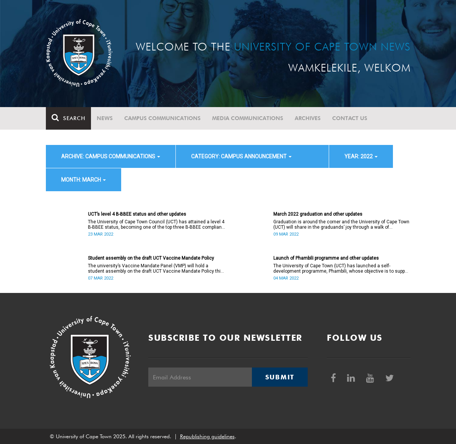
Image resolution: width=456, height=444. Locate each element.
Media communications (247, 118)
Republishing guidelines (207, 436)
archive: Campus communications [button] (110, 156)
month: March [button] (83, 180)
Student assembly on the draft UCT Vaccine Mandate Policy (151, 258)
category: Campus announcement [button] (241, 156)
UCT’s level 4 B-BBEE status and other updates (137, 214)
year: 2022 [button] (361, 156)
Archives (308, 118)
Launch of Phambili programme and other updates (326, 258)
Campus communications (162, 118)
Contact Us (349, 118)
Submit (279, 377)
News (105, 118)
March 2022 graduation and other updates (317, 214)
